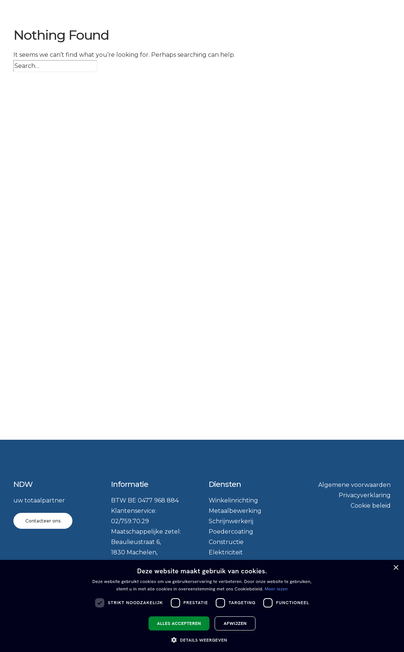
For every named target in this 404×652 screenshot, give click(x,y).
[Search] (55, 65)
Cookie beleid (371, 505)
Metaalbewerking (235, 510)
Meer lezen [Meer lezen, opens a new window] (276, 589)
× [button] (395, 568)
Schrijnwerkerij (231, 521)
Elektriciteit (226, 552)
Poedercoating (231, 531)
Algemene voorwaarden (354, 484)
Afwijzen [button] (235, 623)
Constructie (226, 541)
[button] (202, 639)
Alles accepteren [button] (179, 623)
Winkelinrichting (233, 500)
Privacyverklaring (365, 495)
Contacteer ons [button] (43, 521)
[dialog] (202, 606)
